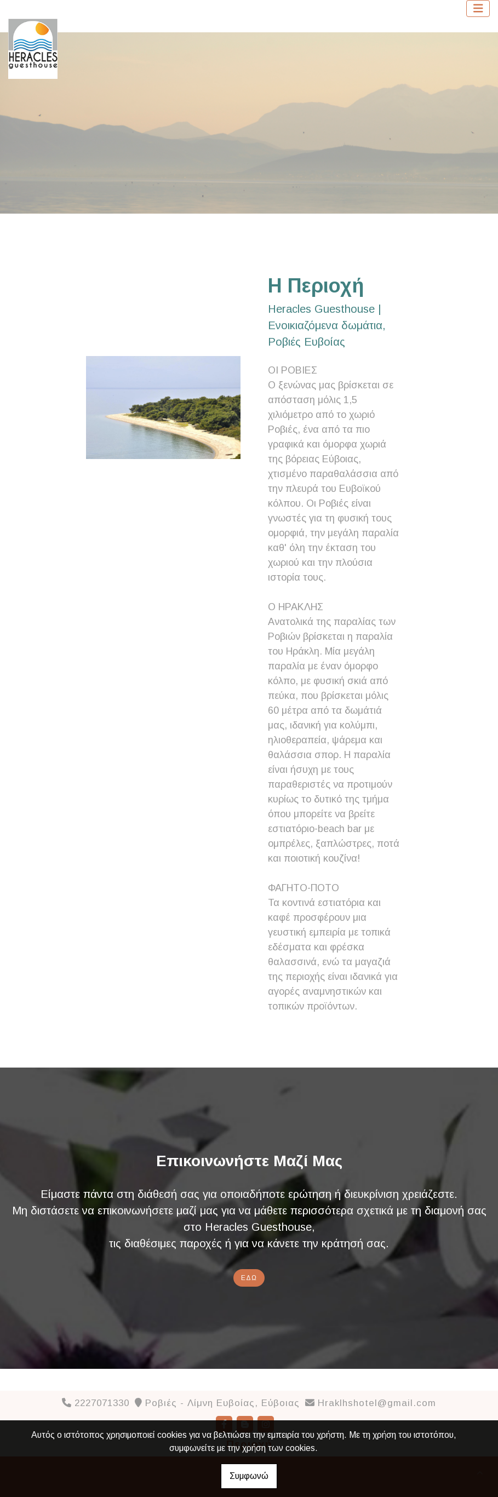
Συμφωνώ (249, 1476)
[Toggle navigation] (478, 8)
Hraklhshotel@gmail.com (377, 1403)
